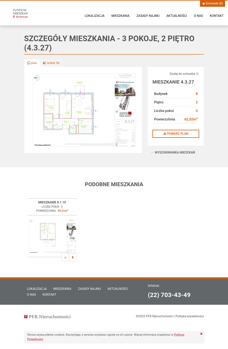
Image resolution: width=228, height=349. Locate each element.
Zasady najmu (148, 16)
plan (32, 63)
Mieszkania (120, 16)
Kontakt (217, 16)
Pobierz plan (175, 134)
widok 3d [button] (51, 63)
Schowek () (212, 3)
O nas (198, 16)
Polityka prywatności (189, 316)
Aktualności (177, 16)
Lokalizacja (94, 16)
